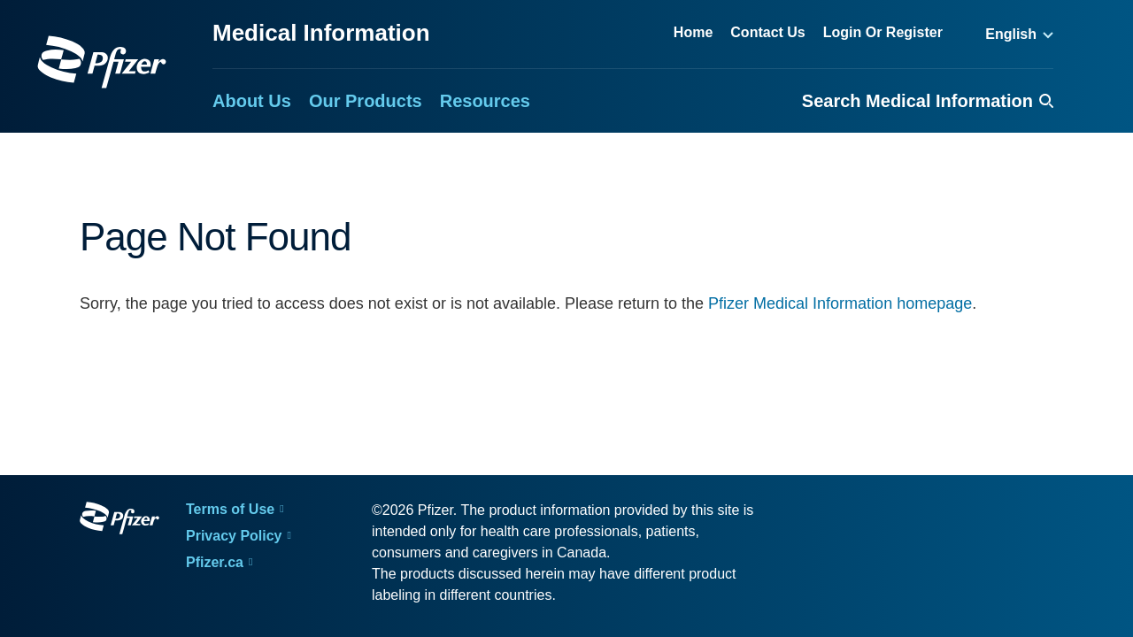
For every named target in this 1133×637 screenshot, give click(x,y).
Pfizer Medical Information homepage (840, 303)
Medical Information (321, 32)
